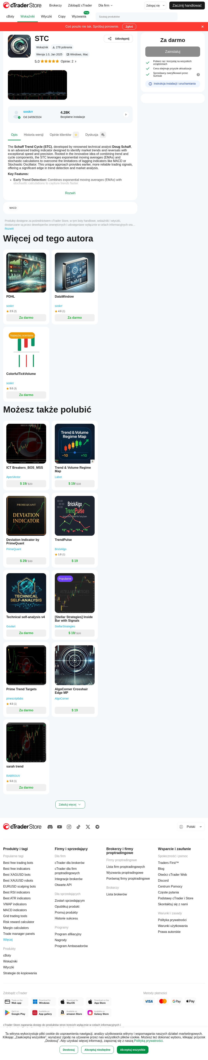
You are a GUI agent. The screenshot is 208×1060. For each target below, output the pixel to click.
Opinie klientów (64, 136)
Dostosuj (69, 1049)
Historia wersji (34, 136)
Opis (14, 136)
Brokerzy (55, 5)
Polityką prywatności (148, 1040)
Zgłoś (129, 26)
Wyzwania (79, 16)
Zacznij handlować (187, 5)
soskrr (28, 111)
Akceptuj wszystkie (132, 1049)
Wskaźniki (27, 18)
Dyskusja (95, 136)
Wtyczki (46, 18)
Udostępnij (118, 38)
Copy (62, 18)
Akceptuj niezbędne (97, 1049)
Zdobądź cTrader (80, 5)
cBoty (10, 18)
